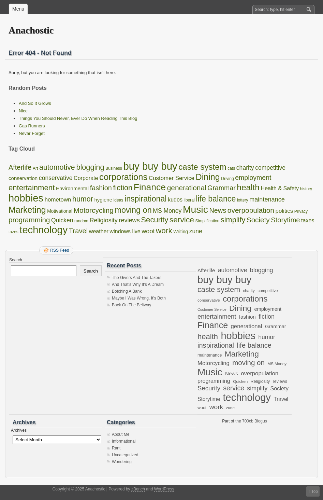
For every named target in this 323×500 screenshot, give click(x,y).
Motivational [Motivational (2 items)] (59, 211)
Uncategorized (125, 455)
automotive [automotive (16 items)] (57, 167)
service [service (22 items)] (182, 219)
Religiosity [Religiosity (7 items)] (103, 220)
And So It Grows (35, 103)
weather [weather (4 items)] (98, 231)
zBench (138, 489)
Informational (123, 441)
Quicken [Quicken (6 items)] (62, 220)
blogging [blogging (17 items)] (90, 167)
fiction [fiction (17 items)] (122, 187)
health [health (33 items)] (248, 187)
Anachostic (31, 30)
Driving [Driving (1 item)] (227, 178)
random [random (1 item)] (81, 221)
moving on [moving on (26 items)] (133, 210)
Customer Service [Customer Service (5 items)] (171, 178)
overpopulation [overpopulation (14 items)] (250, 210)
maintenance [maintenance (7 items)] (267, 199)
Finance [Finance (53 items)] (150, 187)
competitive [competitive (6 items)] (270, 167)
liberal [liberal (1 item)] (189, 200)
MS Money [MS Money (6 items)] (167, 210)
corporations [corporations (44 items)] (123, 177)
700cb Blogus (254, 421)
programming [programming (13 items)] (29, 220)
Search (15, 260)
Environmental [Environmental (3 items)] (72, 188)
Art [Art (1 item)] (35, 168)
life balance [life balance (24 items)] (216, 198)
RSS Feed (59, 250)
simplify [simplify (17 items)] (233, 220)
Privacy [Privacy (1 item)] (301, 211)
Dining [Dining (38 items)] (208, 177)
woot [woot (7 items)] (148, 231)
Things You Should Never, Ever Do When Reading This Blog (78, 118)
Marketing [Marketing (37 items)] (27, 209)
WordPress (164, 489)
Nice (23, 110)
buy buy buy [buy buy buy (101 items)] (150, 166)
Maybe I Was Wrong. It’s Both (139, 298)
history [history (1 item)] (306, 188)
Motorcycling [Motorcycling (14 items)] (94, 210)
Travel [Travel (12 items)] (78, 231)
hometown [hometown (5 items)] (58, 199)
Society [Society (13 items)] (258, 220)
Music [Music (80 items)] (195, 209)
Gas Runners (32, 125)
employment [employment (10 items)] (253, 177)
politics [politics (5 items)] (284, 211)
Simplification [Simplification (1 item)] (207, 221)
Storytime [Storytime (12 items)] (285, 220)
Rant (116, 448)
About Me (120, 434)
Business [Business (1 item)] (113, 168)
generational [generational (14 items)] (186, 188)
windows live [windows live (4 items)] (125, 231)
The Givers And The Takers (136, 277)
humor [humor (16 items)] (82, 199)
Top (314, 491)
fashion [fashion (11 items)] (101, 188)
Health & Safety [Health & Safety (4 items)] (280, 188)
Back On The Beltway (131, 305)
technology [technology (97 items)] (43, 229)
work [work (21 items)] (164, 230)
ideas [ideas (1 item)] (118, 200)
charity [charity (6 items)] (245, 167)
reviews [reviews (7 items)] (129, 220)
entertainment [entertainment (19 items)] (32, 187)
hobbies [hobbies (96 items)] (26, 198)
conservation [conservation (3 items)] (23, 178)
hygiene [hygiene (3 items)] (103, 200)
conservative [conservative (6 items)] (56, 178)
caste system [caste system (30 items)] (202, 166)
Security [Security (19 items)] (154, 220)
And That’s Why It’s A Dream (138, 284)
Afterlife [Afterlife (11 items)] (20, 167)
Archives (19, 430)
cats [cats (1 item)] (231, 168)
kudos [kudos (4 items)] (175, 199)
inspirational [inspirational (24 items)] (145, 198)
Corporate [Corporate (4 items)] (86, 178)
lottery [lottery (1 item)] (242, 200)
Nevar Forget (32, 133)
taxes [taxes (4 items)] (307, 220)
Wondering (122, 461)
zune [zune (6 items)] (195, 231)
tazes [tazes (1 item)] (13, 232)
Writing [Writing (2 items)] (180, 231)
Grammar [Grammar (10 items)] (221, 188)
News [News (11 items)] (217, 210)
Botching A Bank (127, 291)
